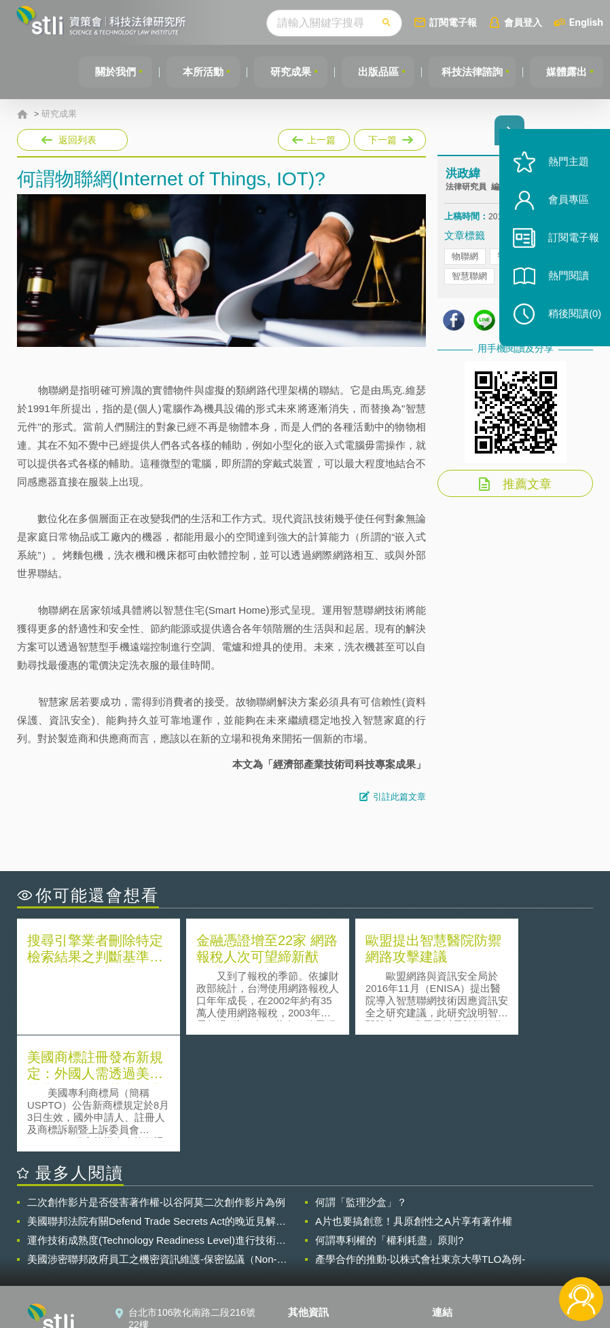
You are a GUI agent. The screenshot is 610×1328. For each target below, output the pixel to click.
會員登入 (523, 22)
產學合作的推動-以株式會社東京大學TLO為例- (420, 1141)
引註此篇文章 (399, 797)
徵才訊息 (315, 1234)
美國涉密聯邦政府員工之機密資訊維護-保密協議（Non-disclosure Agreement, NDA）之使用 (152, 1142)
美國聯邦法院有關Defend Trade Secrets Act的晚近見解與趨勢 (156, 1104)
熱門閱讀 (563, 285)
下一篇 (389, 137)
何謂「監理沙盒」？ (361, 1084)
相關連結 (516, 1215)
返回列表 (77, 139)
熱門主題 (563, 171)
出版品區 (374, 71)
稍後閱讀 (569, 323)
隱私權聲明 (320, 1215)
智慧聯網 (469, 277)
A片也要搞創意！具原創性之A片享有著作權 (413, 1103)
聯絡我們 (315, 1253)
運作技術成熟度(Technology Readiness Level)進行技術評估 (156, 1123)
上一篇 (314, 137)
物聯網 (465, 258)
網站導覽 (315, 1272)
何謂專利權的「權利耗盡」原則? (389, 1122)
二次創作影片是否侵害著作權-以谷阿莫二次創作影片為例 (156, 1084)
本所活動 (196, 71)
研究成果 (285, 71)
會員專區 (563, 209)
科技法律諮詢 (470, 71)
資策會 (454, 1215)
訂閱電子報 (453, 22)
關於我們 (107, 71)
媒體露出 (565, 71)
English (586, 22)
